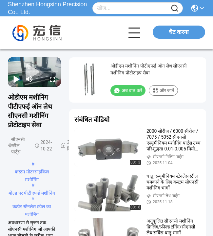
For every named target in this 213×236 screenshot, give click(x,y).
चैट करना (179, 32)
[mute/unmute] (29, 79)
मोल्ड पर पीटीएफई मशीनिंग (32, 193)
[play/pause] (16, 79)
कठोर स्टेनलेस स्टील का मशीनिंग (31, 207)
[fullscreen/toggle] (52, 79)
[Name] (175, 8)
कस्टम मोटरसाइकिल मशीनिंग (32, 172)
